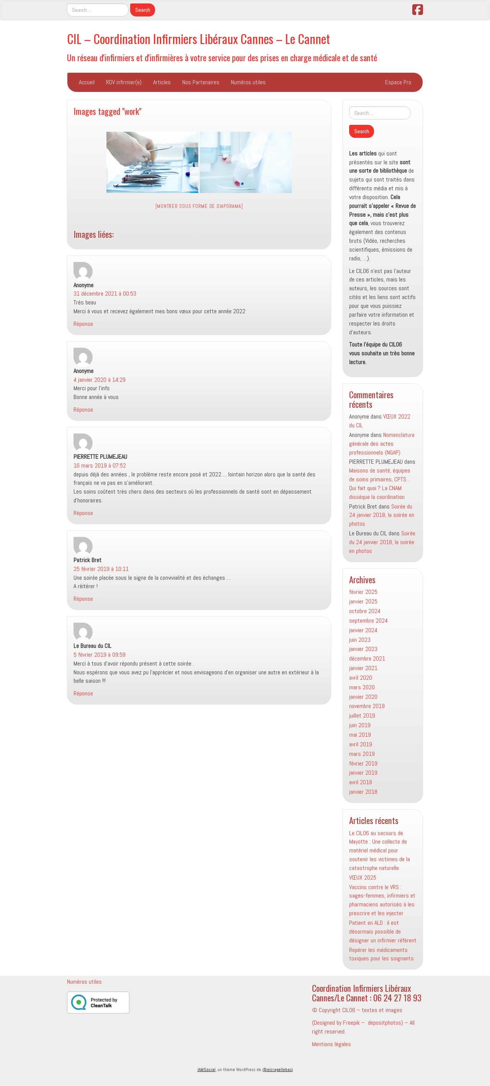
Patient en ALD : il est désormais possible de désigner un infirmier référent (382, 931)
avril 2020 (360, 678)
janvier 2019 (363, 773)
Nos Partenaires (200, 82)
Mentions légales (331, 1044)
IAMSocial (207, 1069)
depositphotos (384, 1023)
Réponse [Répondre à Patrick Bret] (83, 599)
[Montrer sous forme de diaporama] (199, 206)
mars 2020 (362, 687)
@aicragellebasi (277, 1069)
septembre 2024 (368, 621)
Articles (162, 82)
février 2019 (363, 763)
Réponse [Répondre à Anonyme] (83, 324)
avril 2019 (360, 744)
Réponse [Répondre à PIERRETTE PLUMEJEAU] (83, 513)
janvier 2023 (363, 649)
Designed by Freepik (337, 1023)
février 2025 (363, 592)
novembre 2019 (367, 706)
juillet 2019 (362, 715)
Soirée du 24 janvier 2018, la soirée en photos (381, 515)
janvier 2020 (363, 697)
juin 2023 (360, 640)
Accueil (87, 82)
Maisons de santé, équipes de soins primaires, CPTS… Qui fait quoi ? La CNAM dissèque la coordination (379, 483)
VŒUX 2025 (362, 877)
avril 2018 (360, 782)
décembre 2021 (367, 658)
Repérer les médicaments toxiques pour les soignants (381, 954)
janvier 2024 (363, 630)
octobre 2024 (365, 611)
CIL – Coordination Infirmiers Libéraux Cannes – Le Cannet (198, 38)
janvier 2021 (363, 668)
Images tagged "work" (107, 111)
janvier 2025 (363, 601)
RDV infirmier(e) (124, 82)
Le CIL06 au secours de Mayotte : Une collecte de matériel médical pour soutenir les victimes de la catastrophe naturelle (379, 850)
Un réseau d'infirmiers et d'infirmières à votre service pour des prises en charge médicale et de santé (222, 57)
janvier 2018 (363, 792)
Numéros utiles (248, 82)
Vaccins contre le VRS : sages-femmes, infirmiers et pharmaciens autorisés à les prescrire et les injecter (382, 900)
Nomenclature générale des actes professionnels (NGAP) (382, 443)
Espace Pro (398, 82)
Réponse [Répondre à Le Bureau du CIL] (83, 693)
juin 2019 (360, 725)
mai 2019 (360, 735)
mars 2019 (362, 754)
